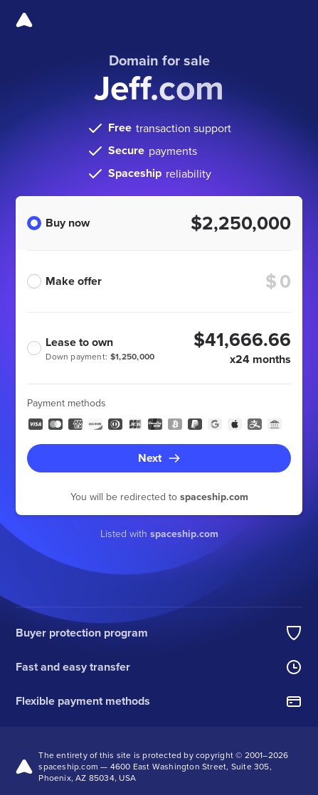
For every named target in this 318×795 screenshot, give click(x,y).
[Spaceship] (24, 19)
